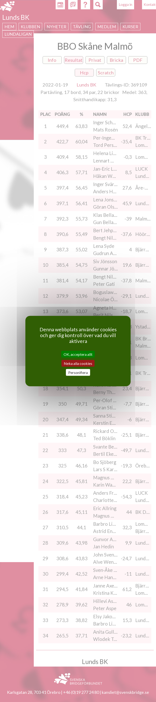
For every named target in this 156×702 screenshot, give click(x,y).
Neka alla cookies (78, 363)
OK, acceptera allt (78, 354)
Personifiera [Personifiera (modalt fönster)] (78, 372)
